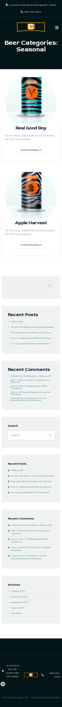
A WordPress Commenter (22, 376)
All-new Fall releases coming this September (32, 327)
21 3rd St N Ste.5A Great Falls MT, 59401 (32, 5)
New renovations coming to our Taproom (31, 333)
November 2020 (19, 597)
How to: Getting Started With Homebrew (31, 338)
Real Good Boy (31, 128)
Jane (12, 380)
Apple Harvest (31, 223)
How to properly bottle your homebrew (30, 344)
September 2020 (19, 602)
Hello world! (17, 322)
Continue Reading (31, 150)
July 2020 (16, 613)
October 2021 (18, 591)
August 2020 (17, 608)
